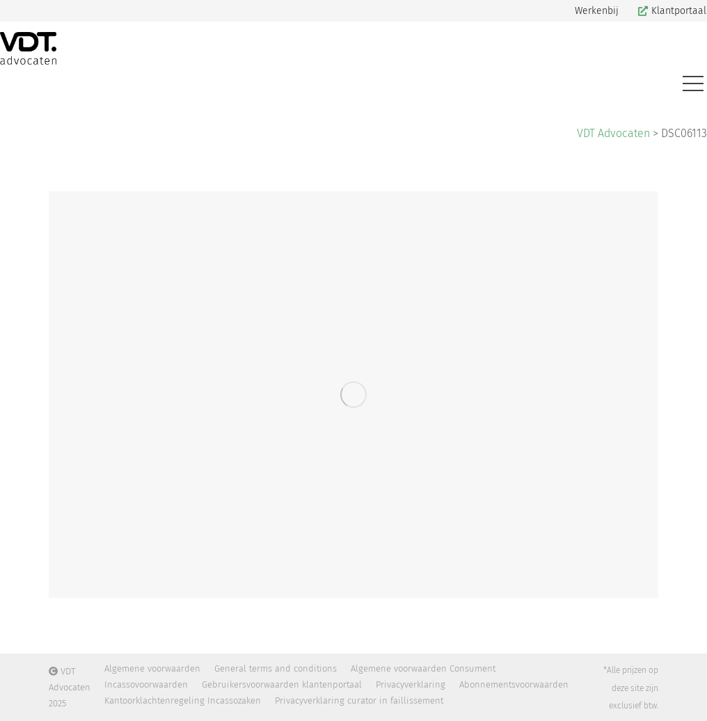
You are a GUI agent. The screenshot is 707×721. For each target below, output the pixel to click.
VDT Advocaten (613, 133)
